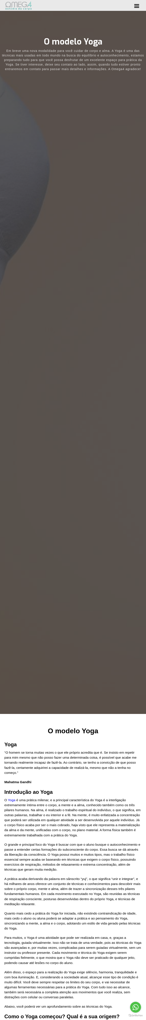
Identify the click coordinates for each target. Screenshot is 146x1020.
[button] (137, 5)
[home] (18, 5)
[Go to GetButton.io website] (136, 1015)
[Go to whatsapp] (135, 1007)
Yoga (12, 800)
